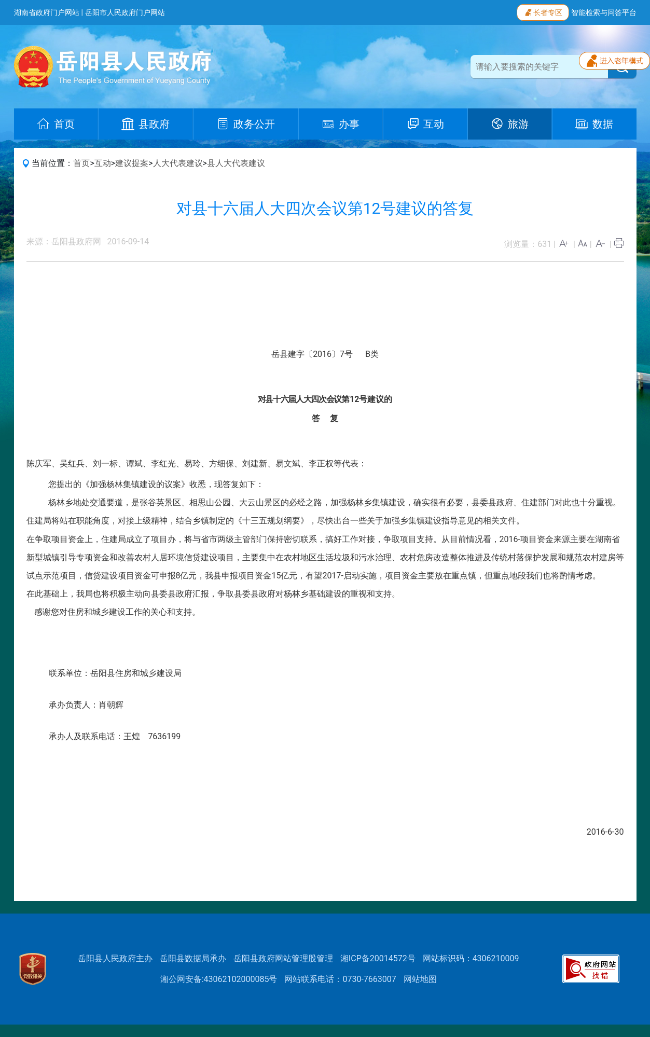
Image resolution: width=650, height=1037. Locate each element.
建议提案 (131, 163)
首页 (81, 163)
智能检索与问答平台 (604, 12)
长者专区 (542, 11)
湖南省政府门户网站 (46, 12)
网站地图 (420, 979)
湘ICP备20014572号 (378, 958)
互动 (102, 163)
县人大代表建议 (236, 163)
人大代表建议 (178, 163)
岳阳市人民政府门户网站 (125, 12)
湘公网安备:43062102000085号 (219, 979)
